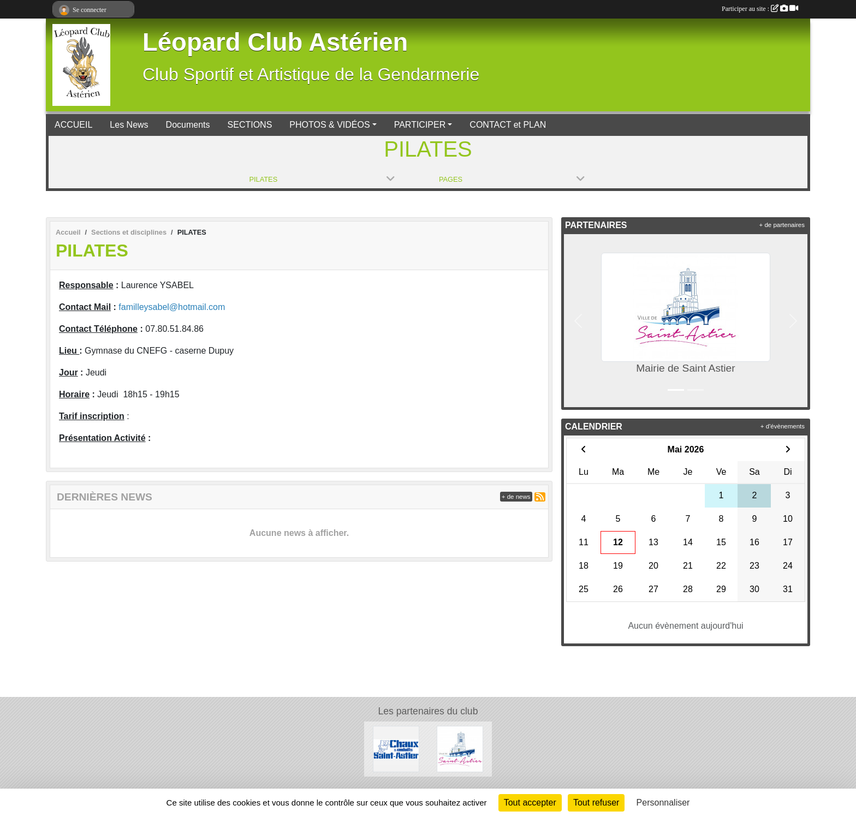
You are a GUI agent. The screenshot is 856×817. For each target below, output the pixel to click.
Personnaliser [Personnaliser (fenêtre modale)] (663, 802)
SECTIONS (250, 124)
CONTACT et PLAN (507, 124)
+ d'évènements (782, 426)
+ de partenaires (782, 225)
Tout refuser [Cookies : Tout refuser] (596, 802)
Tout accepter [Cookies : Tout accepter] (530, 802)
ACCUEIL (73, 124)
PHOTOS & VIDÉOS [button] (329, 124)
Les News (129, 124)
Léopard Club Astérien (275, 42)
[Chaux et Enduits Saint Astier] (396, 748)
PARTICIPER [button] (420, 124)
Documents (188, 124)
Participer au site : (760, 9)
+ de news (516, 496)
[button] (578, 320)
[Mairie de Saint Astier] (460, 748)
